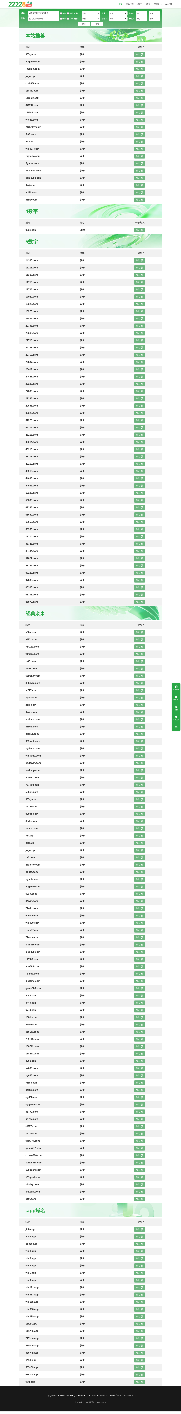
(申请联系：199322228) (96, 1405)
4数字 (128, 5)
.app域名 (158, 5)
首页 (110, 5)
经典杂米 (147, 5)
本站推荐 (119, 5)
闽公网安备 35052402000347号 (123, 1398)
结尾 (70, 16)
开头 (63, 16)
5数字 (137, 5)
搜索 (84, 27)
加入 (139, 57)
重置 (97, 27)
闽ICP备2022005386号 (98, 1398)
